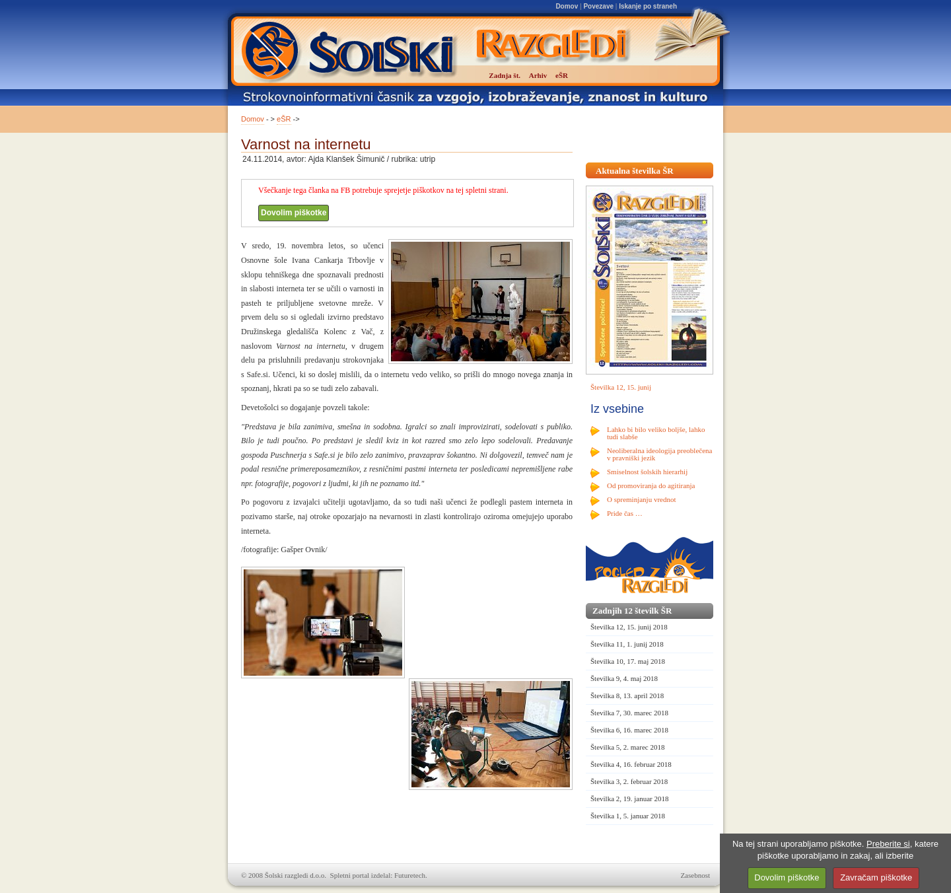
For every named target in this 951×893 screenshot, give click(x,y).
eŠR (284, 119)
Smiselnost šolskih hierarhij (647, 472)
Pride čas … (625, 513)
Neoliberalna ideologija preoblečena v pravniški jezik (659, 454)
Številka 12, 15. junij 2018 (629, 627)
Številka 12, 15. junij (620, 387)
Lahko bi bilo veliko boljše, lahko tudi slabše (656, 433)
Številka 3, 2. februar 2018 (629, 781)
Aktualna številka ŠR (635, 171)
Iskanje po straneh (648, 6)
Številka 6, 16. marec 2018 (629, 730)
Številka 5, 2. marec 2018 (627, 747)
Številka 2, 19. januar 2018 (629, 799)
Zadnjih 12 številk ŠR (632, 611)
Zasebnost (695, 875)
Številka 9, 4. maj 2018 (624, 678)
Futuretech (409, 875)
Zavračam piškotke (876, 877)
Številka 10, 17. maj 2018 (627, 661)
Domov (566, 6)
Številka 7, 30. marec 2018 (629, 713)
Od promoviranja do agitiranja (651, 485)
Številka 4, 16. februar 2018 (631, 764)
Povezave (598, 6)
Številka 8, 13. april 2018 (627, 695)
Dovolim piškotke (293, 212)
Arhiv (538, 75)
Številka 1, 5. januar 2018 (627, 816)
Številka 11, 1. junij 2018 (627, 644)
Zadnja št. (504, 75)
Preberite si (888, 844)
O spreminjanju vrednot (641, 499)
